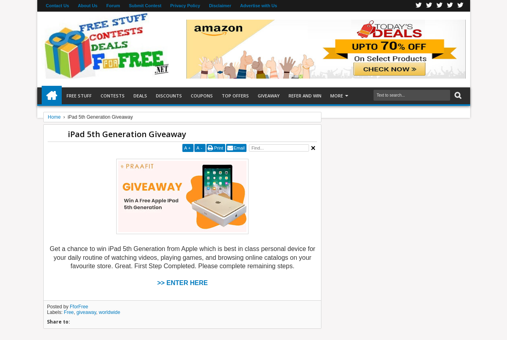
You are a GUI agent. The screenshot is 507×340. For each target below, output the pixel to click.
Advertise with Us (258, 5)
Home (52, 96)
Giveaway (269, 96)
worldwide (109, 312)
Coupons (202, 96)
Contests (113, 96)
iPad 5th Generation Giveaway (127, 134)
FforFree (79, 307)
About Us (87, 5)
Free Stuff (79, 96)
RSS (450, 6)
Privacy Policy (185, 5)
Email (239, 148)
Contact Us (57, 5)
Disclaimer (220, 5)
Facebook (419, 6)
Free (69, 312)
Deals (140, 96)
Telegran (439, 6)
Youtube (460, 6)
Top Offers (235, 96)
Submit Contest (145, 5)
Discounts (169, 96)
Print (218, 148)
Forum (113, 5)
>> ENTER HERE (182, 282)
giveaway (86, 312)
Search (457, 95)
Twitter (429, 6)
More (336, 96)
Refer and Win (305, 96)
